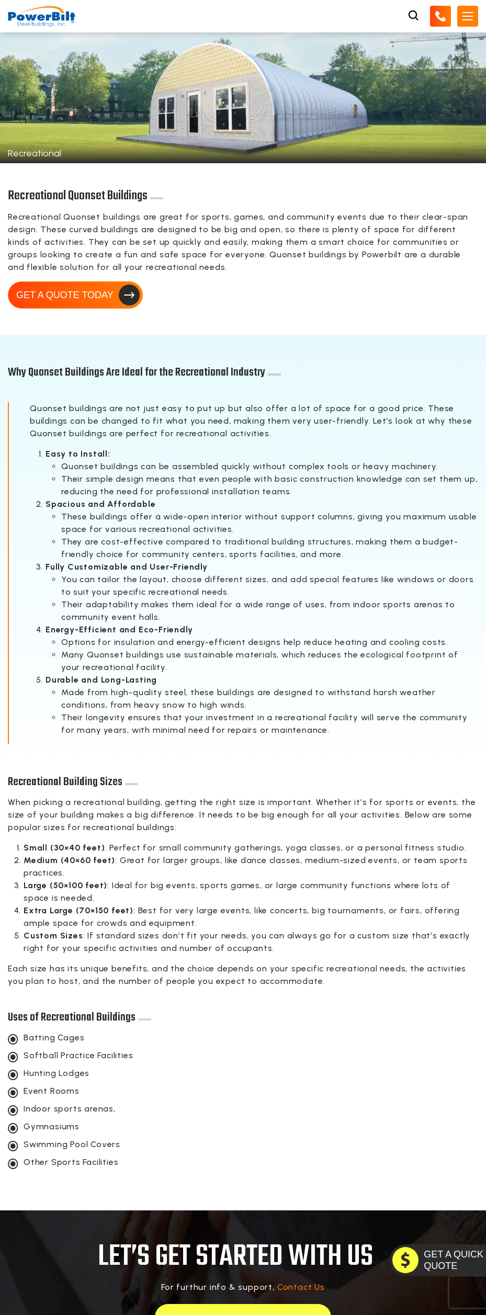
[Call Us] (440, 15)
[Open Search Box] (413, 15)
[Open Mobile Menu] (467, 15)
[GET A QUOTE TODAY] (438, 1260)
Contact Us (301, 1287)
